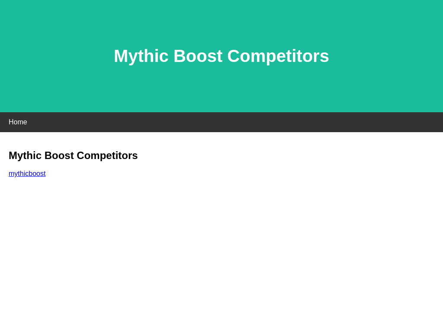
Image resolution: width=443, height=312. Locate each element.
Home (18, 122)
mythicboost (27, 173)
